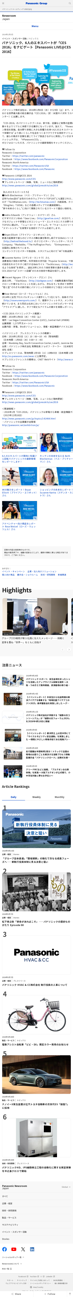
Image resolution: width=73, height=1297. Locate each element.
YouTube (34, 1276)
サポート (10, 1280)
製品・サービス (9, 1217)
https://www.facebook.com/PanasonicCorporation (41, 159)
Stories (5, 1238)
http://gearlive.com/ (48, 218)
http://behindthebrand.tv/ (18, 241)
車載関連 (62, 574)
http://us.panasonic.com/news (18, 356)
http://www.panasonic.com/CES (19, 178)
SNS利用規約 (58, 1280)
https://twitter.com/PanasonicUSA (30, 165)
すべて (5, 1196)
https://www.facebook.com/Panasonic (34, 169)
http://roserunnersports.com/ (20, 300)
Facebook (23, 1276)
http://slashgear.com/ (41, 280)
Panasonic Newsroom (14, 1187)
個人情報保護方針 (61, 1283)
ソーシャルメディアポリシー (40, 1283)
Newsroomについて (10, 1263)
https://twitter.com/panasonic (28, 155)
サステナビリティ (10, 1224)
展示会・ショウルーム (27, 574)
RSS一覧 (5, 1268)
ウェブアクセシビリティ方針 (16, 1283)
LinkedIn (50, 1276)
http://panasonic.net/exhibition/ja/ (20, 425)
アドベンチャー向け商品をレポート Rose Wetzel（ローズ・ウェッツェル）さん (19, 526)
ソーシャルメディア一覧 (11, 1257)
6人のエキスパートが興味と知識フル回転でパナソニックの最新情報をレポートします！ (19, 458)
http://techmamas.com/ (42, 201)
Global (65, 1187)
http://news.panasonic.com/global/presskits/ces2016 (30, 185)
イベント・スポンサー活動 (14, 38)
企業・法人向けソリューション (41, 571)
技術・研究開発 (48, 574)
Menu (35, 26)
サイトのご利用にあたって (40, 1280)
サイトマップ (22, 1280)
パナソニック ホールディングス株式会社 (17, 9)
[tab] (36, 797)
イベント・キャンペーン (13, 571)
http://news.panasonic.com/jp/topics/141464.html (29, 418)
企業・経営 (7, 1203)
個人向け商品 (8, 574)
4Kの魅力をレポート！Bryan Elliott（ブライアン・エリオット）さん (19, 492)
